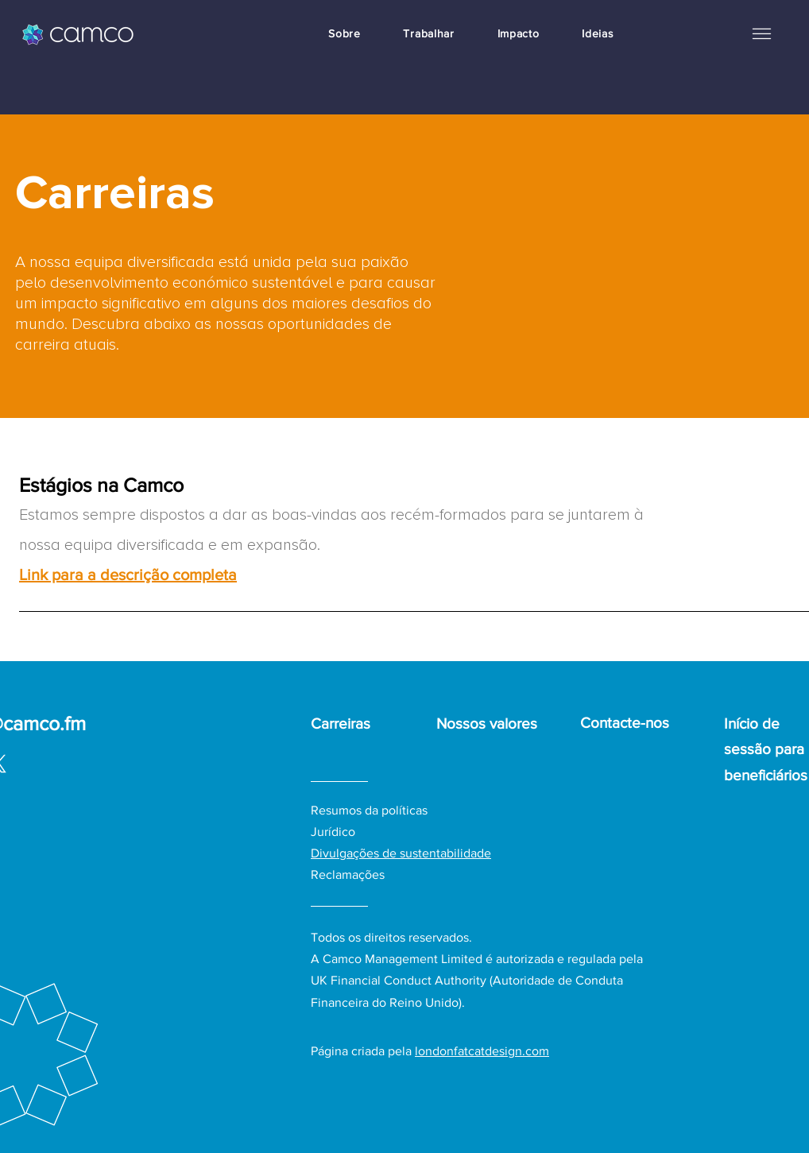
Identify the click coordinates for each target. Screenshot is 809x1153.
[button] (762, 33)
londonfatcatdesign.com (482, 1051)
